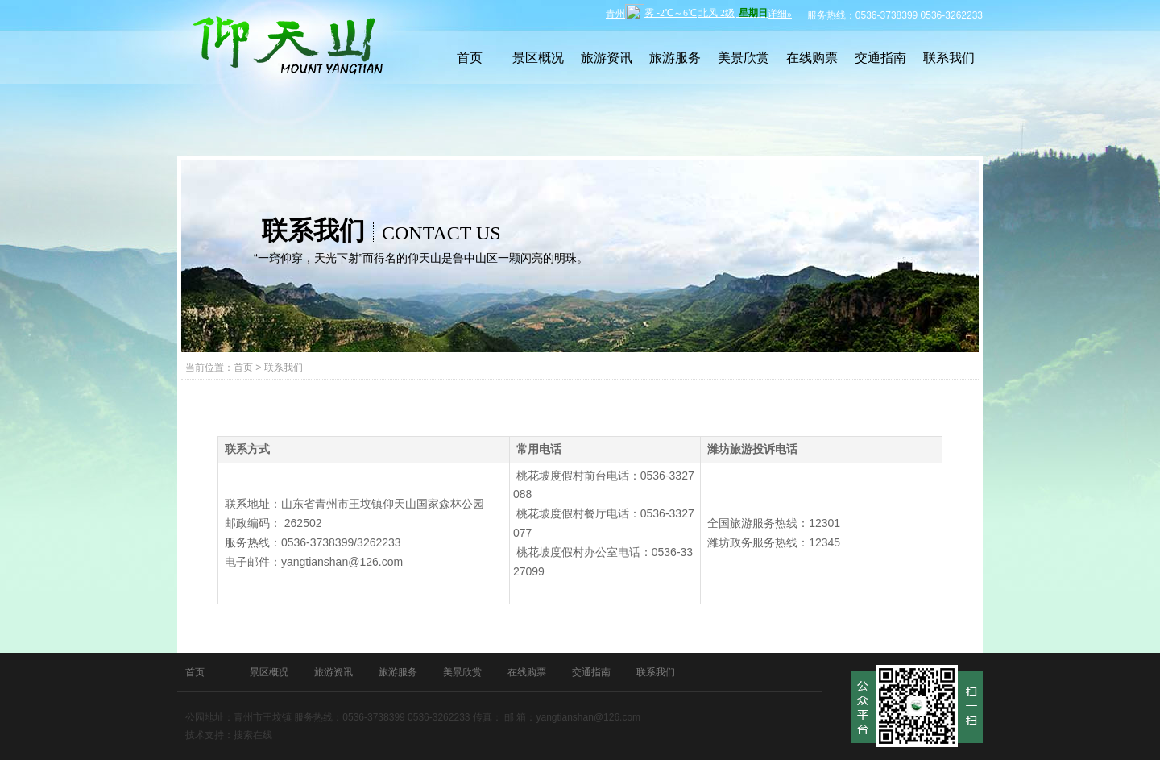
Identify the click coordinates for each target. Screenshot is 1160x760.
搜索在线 (253, 735)
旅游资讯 (606, 57)
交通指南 (880, 57)
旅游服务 (675, 57)
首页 (470, 57)
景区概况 (538, 57)
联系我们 (949, 57)
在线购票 (812, 57)
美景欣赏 (743, 57)
